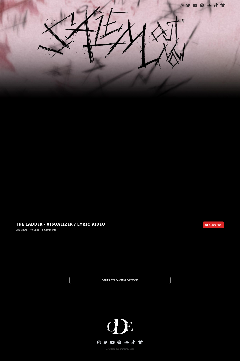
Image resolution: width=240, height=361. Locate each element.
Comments (50, 229)
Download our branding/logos (120, 349)
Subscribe (213, 225)
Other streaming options (120, 280)
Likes (36, 229)
